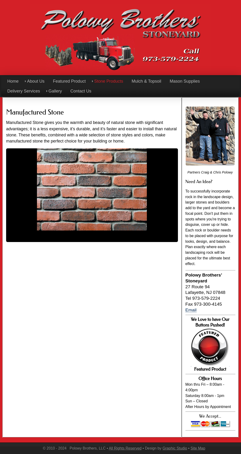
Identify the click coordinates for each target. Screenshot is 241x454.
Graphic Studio (174, 448)
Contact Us (80, 91)
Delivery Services (23, 91)
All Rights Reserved (125, 448)
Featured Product (69, 81)
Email (191, 310)
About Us (35, 81)
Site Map (197, 448)
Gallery (55, 91)
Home (13, 81)
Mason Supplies (185, 81)
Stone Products (108, 81)
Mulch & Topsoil (146, 81)
